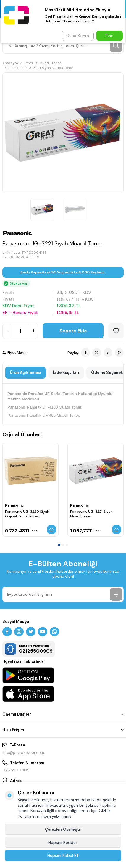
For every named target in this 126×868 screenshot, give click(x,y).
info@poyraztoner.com (23, 752)
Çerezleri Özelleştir (63, 829)
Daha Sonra (77, 35)
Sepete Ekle (73, 331)
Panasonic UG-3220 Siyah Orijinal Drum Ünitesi (27, 514)
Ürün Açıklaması (25, 372)
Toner (28, 63)
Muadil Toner (50, 63)
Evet (109, 35)
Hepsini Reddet (63, 842)
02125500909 (16, 770)
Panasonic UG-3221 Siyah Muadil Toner (91, 514)
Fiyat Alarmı (15, 352)
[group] (63, 133)
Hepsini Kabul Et (63, 855)
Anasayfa (10, 63)
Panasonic (14, 505)
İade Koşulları (66, 372)
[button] (59, 545)
